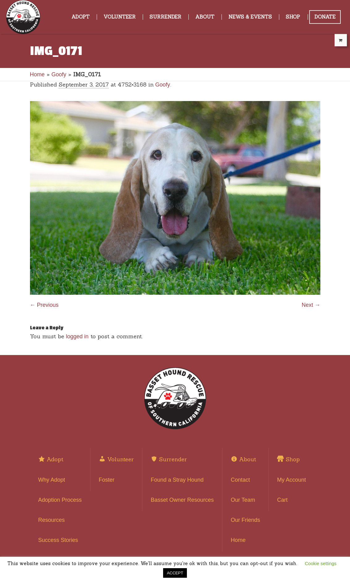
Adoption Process (60, 500)
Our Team (243, 500)
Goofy (59, 74)
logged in (77, 336)
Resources (51, 520)
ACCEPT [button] (175, 573)
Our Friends (245, 520)
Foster (107, 480)
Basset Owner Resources (182, 500)
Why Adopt (51, 480)
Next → (311, 305)
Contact (240, 480)
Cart (282, 500)
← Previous (44, 305)
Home (37, 74)
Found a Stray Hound (177, 480)
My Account (291, 480)
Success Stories (58, 540)
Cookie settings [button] (321, 563)
